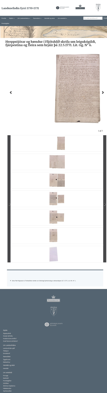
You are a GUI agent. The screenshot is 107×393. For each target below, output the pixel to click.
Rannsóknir (37, 18)
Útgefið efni (6, 359)
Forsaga (5, 375)
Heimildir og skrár (49, 18)
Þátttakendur (7, 388)
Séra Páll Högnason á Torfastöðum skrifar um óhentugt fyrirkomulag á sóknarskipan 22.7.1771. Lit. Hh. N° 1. (44, 280)
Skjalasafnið (7, 333)
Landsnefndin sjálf (9, 348)
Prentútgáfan (5, 23)
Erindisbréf (6, 353)
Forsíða (4, 18)
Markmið (5, 378)
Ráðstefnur (6, 362)
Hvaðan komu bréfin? (9, 338)
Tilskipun (6, 351)
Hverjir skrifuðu (8, 336)
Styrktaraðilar (7, 391)
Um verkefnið (62, 18)
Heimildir (5, 368)
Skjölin (11, 18)
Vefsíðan (6, 383)
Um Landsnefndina (24, 18)
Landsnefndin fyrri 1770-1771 (20, 8)
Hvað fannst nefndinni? (10, 341)
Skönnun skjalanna (9, 386)
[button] (10, 91)
